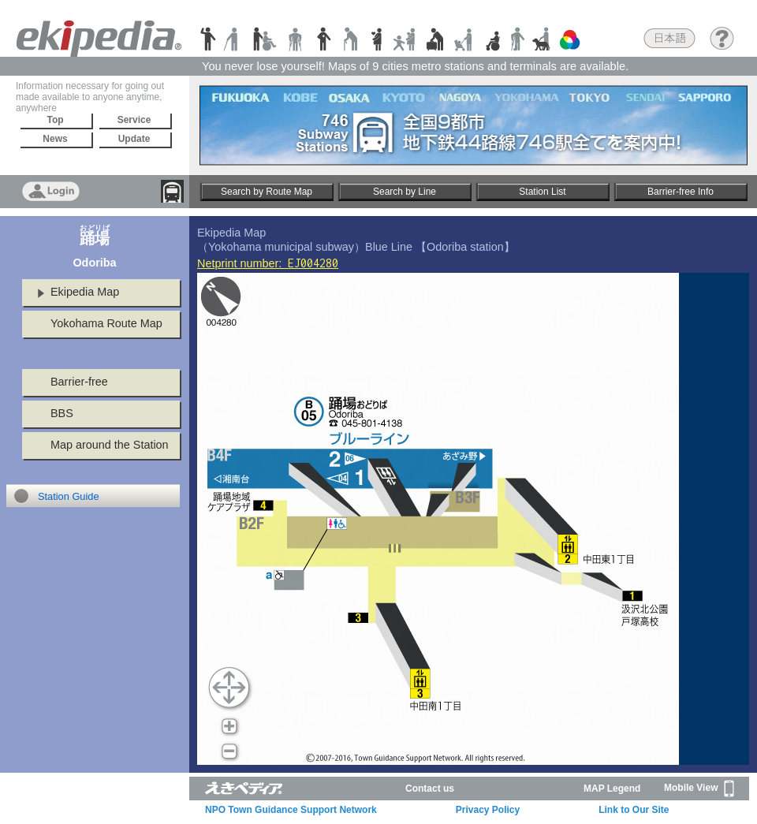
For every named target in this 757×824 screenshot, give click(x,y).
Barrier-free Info (680, 191)
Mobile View (699, 788)
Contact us (429, 788)
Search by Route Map (266, 191)
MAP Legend (612, 788)
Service (134, 119)
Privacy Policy (488, 809)
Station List (542, 191)
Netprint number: (267, 263)
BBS (61, 413)
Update (134, 138)
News (55, 138)
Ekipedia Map (84, 291)
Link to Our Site (634, 809)
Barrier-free (79, 381)
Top (55, 119)
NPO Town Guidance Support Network (291, 809)
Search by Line (404, 191)
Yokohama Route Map (106, 323)
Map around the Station (109, 444)
